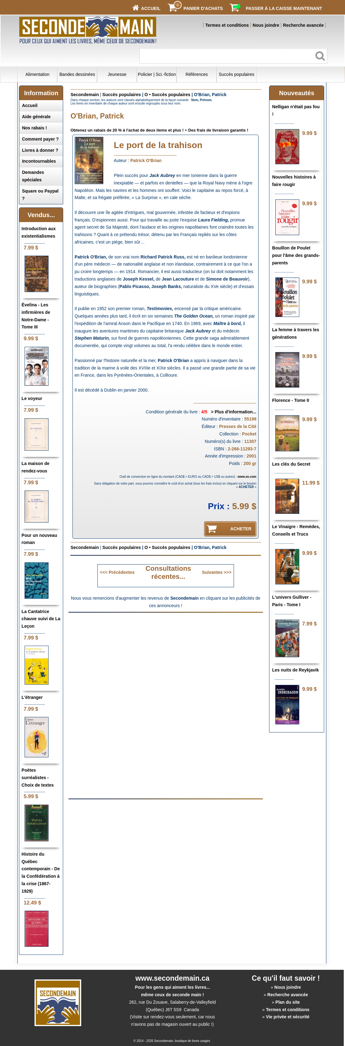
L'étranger (32, 697)
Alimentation (37, 74)
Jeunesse (117, 74)
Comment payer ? (40, 139)
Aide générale (36, 116)
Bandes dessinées (77, 74)
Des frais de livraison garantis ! (218, 130)
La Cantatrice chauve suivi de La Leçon (40, 619)
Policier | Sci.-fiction (157, 74)
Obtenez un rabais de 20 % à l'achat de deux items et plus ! (127, 130)
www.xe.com (247, 476)
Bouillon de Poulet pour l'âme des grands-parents (296, 255)
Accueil (30, 105)
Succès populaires (236, 74)
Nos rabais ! (34, 127)
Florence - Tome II (290, 400)
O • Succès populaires (167, 94)
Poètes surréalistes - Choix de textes (37, 778)
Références (196, 74)
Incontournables (39, 161)
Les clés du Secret (291, 464)
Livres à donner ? (40, 150)
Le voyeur (31, 398)
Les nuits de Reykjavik (295, 669)
